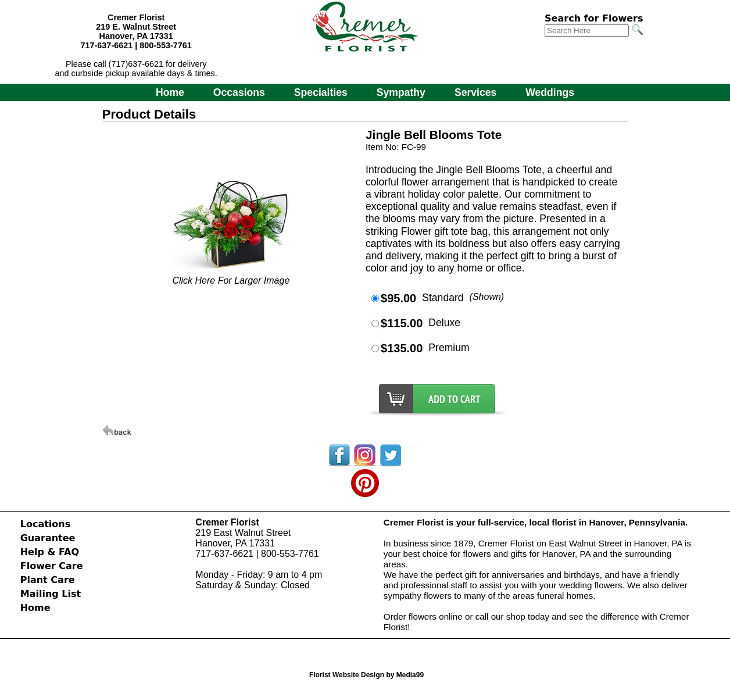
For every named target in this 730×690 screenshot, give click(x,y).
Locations (45, 524)
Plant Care (47, 579)
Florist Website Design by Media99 (366, 675)
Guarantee (48, 538)
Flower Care (51, 565)
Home (170, 92)
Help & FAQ (49, 551)
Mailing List (50, 593)
